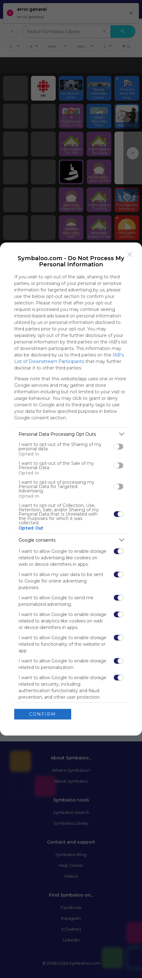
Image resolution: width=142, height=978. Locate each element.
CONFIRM (42, 714)
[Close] (130, 254)
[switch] (118, 446)
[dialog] (71, 489)
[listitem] (71, 434)
